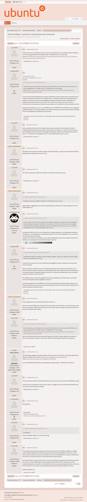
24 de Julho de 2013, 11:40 (32, 351)
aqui (33, 469)
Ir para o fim (10, 43)
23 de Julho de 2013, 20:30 (32, 248)
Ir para (56, 483)
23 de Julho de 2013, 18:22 (32, 49)
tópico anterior (65, 38)
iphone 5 (39, 107)
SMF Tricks (21, 492)
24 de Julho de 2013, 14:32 (32, 400)
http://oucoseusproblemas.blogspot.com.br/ (34, 415)
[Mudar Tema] (25, 2)
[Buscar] (72, 19)
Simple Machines (19, 499)
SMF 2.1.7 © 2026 (9, 499)
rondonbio (15, 399)
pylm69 (14, 48)
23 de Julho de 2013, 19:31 (32, 124)
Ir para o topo (11, 476)
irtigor (15, 350)
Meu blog (25, 119)
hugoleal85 (15, 71)
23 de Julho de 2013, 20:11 (32, 169)
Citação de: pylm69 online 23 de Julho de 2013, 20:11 (35, 197)
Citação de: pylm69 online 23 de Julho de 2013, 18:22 (35, 82)
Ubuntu (35, 495)
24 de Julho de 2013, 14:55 (32, 424)
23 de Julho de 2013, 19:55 (32, 148)
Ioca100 (15, 318)
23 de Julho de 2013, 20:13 (32, 192)
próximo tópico (75, 38)
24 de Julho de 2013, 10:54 (32, 319)
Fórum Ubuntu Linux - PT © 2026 (73, 497)
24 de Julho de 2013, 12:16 (32, 377)
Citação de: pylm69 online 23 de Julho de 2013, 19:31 (35, 218)
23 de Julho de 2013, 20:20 (32, 213)
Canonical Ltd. (8, 497)
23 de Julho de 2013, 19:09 (28, 76)
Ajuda (61, 500)
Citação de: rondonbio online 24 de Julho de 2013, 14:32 (36, 428)
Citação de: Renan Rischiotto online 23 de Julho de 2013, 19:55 (37, 252)
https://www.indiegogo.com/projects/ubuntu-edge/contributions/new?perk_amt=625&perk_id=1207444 (44, 358)
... (33, 43)
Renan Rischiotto (15, 146)
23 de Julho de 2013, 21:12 (32, 298)
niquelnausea (14, 212)
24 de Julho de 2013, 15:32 (32, 447)
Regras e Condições (69, 500)
